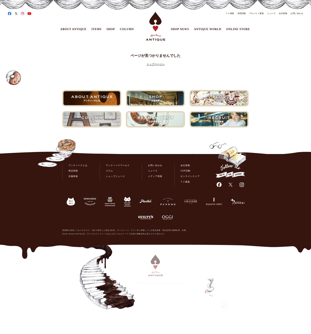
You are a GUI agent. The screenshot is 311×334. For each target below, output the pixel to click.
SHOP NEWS (180, 29)
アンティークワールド (118, 165)
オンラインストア (190, 176)
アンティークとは (77, 165)
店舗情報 (73, 176)
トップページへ (156, 64)
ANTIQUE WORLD (207, 29)
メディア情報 (155, 176)
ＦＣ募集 (230, 13)
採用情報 (242, 13)
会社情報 (283, 13)
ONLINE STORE (238, 29)
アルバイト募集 (256, 13)
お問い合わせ (297, 13)
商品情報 (73, 170)
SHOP (111, 29)
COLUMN (127, 29)
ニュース (271, 13)
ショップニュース (115, 176)
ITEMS (96, 29)
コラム (109, 170)
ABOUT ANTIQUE (73, 29)
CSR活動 (185, 170)
